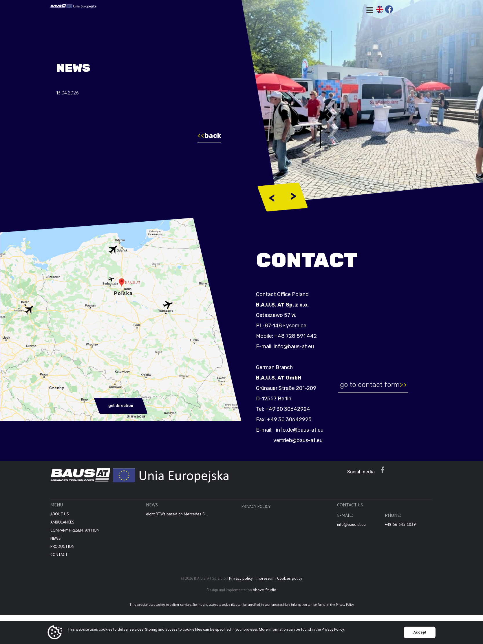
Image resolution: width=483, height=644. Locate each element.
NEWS (55, 541)
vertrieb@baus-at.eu (300, 440)
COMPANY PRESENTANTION (74, 533)
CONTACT (59, 557)
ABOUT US (59, 516)
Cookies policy (289, 581)
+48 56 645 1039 (400, 527)
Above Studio (264, 592)
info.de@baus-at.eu (302, 430)
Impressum (265, 581)
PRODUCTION (62, 549)
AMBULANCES (62, 525)
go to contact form (376, 385)
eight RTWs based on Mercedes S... (177, 516)
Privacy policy (255, 509)
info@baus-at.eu (297, 346)
